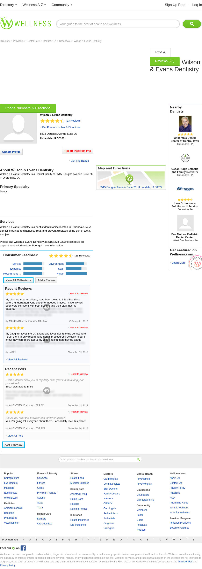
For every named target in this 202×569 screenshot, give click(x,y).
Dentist (47, 41)
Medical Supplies (79, 483)
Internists (108, 498)
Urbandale (65, 41)
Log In (197, 5)
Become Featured (179, 527)
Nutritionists (10, 492)
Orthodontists (44, 523)
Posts (140, 515)
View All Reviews (18, 280)
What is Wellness (179, 507)
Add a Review (46, 280)
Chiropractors (11, 478)
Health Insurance (79, 519)
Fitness (41, 483)
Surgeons (108, 523)
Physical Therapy (46, 492)
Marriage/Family (145, 499)
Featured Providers (180, 522)
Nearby (185, 109)
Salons (41, 497)
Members (142, 510)
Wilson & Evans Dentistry (88, 41)
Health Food (77, 478)
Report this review (79, 293)
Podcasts (142, 524)
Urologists (108, 528)
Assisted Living (78, 494)
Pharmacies (10, 517)
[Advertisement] (56, 74)
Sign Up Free (175, 5)
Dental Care (34, 41)
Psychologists (144, 483)
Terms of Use (185, 561)
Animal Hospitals (13, 508)
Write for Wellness (180, 512)
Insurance (76, 515)
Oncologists (109, 508)
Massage (9, 487)
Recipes (141, 529)
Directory (7, 5)
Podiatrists (109, 518)
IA (55, 41)
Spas (40, 502)
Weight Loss (11, 497)
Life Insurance (78, 524)
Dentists (41, 518)
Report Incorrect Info (77, 150)
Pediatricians (110, 513)
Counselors (143, 494)
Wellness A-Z (33, 5)
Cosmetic (42, 478)
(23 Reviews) (73, 120)
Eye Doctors (10, 483)
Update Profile (11, 151)
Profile (160, 52)
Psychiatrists (143, 478)
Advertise (175, 492)
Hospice (74, 503)
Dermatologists (111, 483)
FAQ (172, 497)
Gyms (40, 487)
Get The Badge (80, 160)
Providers (18, 41)
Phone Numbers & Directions (27, 108)
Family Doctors (111, 493)
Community (60, 5)
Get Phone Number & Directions (61, 127)
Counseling (143, 490)
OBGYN (107, 503)
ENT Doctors (110, 488)
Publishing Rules (179, 502)
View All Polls (15, 435)
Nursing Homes (78, 508)
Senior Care (77, 489)
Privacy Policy (177, 487)
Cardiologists (110, 478)
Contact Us (176, 483)
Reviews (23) (164, 61)
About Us (175, 478)
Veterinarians (11, 522)
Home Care (76, 499)
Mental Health (145, 473)
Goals (140, 519)
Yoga (40, 507)
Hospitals (9, 513)
